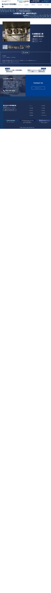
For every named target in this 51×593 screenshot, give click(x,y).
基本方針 (31, 110)
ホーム (31, 105)
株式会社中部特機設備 (9, 5)
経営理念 (43, 110)
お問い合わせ (44, 115)
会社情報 (43, 105)
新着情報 (31, 115)
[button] (28, 33)
